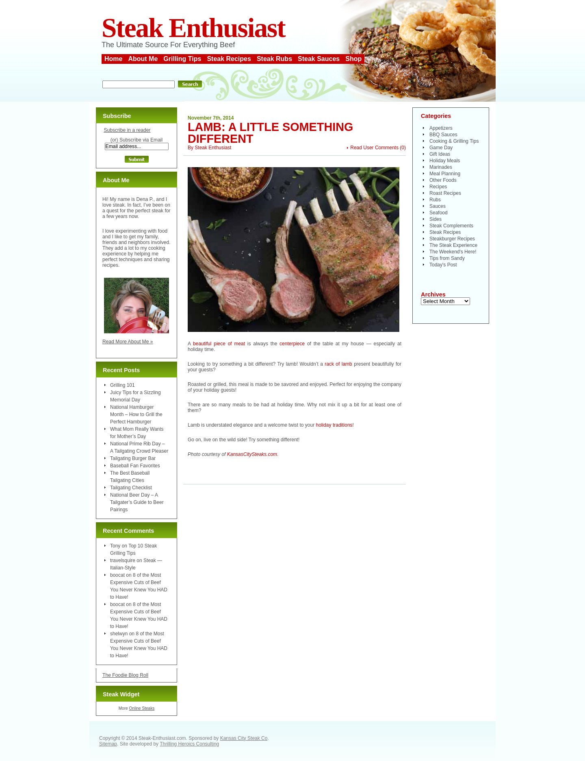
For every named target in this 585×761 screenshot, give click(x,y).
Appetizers (441, 128)
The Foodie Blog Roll (125, 675)
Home (113, 58)
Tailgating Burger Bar (133, 458)
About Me (143, 58)
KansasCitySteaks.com (252, 454)
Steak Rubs (274, 58)
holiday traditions (334, 425)
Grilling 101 (122, 385)
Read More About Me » (127, 342)
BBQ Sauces (443, 134)
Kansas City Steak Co (244, 738)
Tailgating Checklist (131, 488)
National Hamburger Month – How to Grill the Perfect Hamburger (136, 414)
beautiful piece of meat (219, 344)
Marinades (440, 167)
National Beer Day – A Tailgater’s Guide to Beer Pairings (137, 502)
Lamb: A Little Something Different (270, 132)
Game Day (441, 147)
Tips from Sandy (447, 258)
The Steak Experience (453, 245)
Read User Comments (374, 147)
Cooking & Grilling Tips (454, 141)
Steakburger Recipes (452, 239)
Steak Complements (451, 226)
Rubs (435, 200)
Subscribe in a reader (127, 130)
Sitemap (108, 744)
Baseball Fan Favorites (135, 466)
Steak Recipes (229, 58)
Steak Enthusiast (193, 28)
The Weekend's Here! (452, 252)
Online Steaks (141, 708)
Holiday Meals (444, 161)
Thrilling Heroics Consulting (189, 744)
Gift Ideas (439, 154)
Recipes (438, 187)
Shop (353, 58)
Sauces (437, 206)
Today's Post (443, 265)
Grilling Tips (182, 58)
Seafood (438, 213)
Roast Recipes (445, 193)
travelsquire (122, 560)
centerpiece (292, 344)
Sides (435, 219)
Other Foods (443, 180)
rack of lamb (338, 364)
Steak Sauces (319, 58)
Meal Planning (444, 174)
